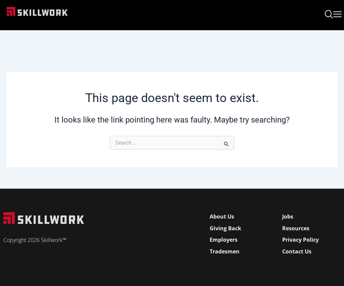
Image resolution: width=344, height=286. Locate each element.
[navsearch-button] (329, 15)
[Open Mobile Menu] (337, 13)
